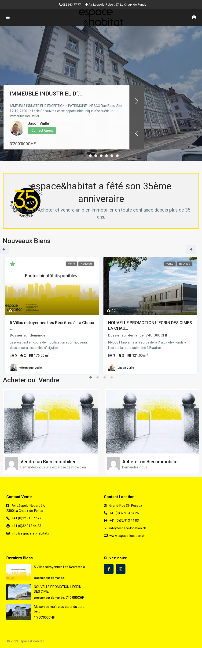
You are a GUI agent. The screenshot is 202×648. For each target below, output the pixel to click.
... (60, 348)
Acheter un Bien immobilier (150, 461)
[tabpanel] (52, 316)
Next (191, 249)
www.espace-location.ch (127, 536)
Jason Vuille (38, 123)
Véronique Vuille (30, 367)
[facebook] (109, 569)
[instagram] (120, 569)
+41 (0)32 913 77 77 (26, 518)
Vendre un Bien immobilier (48, 461)
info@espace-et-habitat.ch (31, 533)
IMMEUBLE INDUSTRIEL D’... (46, 93)
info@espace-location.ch (127, 528)
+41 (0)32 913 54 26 (124, 513)
